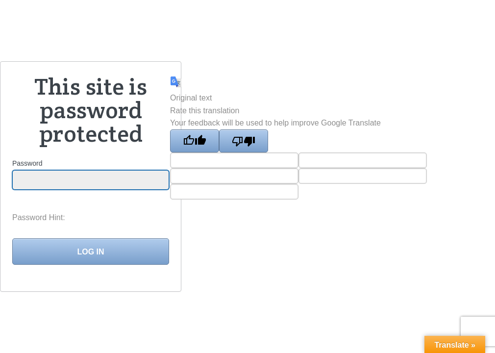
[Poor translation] (243, 140)
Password (27, 163)
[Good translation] (194, 140)
